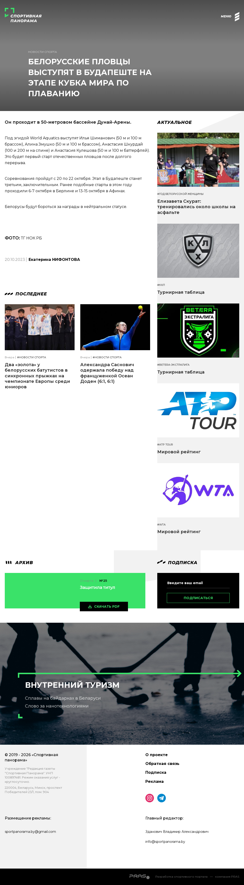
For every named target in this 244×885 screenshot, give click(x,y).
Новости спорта (42, 52)
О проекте (156, 755)
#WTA (161, 524)
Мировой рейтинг (179, 452)
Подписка (155, 772)
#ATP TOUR (165, 444)
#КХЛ (161, 285)
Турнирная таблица (180, 292)
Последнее (26, 294)
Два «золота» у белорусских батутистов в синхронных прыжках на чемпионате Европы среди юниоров (37, 376)
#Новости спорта (31, 357)
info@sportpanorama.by (165, 841)
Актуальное (174, 122)
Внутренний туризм (72, 685)
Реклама (154, 781)
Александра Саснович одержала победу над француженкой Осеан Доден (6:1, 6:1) (107, 373)
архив (19, 562)
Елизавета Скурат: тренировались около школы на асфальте (196, 207)
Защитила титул (97, 587)
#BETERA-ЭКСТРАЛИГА (173, 365)
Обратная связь (162, 763)
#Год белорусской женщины (180, 194)
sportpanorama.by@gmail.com (30, 831)
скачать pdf (107, 606)
